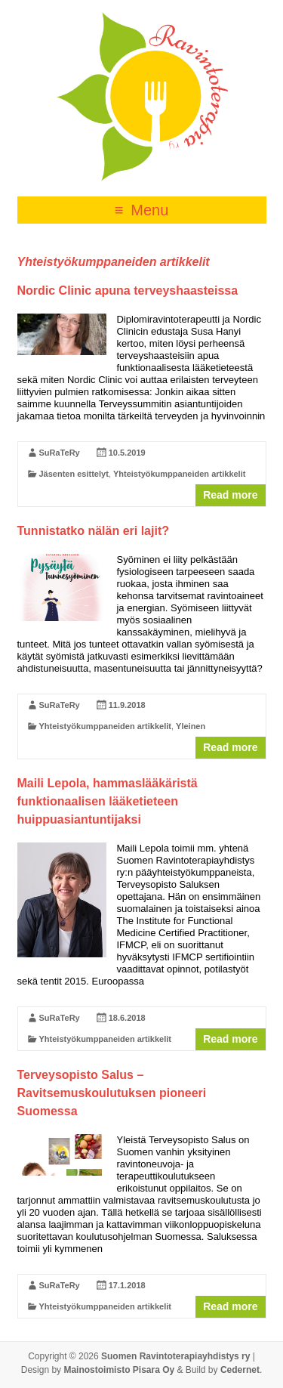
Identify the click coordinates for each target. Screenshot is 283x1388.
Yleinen (190, 726)
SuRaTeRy (59, 452)
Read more (230, 495)
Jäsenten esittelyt (74, 473)
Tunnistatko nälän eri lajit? (93, 530)
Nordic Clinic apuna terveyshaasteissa (127, 290)
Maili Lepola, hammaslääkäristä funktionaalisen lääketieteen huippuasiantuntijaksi (107, 801)
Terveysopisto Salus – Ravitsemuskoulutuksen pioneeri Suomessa (112, 1093)
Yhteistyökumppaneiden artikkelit (179, 473)
